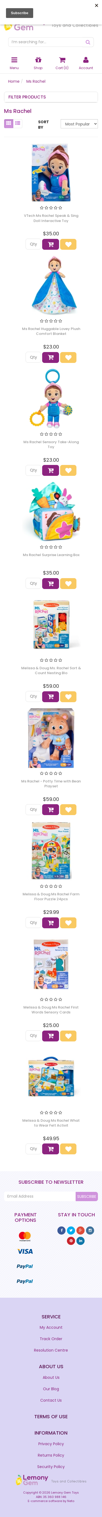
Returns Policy (51, 1455)
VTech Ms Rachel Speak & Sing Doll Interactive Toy (51, 218)
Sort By (43, 124)
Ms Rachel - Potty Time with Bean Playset (51, 784)
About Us (51, 1377)
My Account (51, 1327)
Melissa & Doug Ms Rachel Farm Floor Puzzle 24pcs (51, 897)
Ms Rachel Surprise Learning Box (51, 554)
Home (14, 81)
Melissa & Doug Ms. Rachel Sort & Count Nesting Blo (51, 670)
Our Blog (51, 1389)
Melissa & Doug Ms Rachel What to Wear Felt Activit (51, 1123)
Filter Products (27, 97)
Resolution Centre (51, 1350)
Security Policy (51, 1466)
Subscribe (86, 1196)
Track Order (51, 1339)
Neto (70, 1501)
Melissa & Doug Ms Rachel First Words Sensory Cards (51, 1010)
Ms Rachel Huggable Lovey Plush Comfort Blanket (51, 331)
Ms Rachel (35, 81)
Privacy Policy (51, 1444)
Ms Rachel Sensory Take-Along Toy (51, 444)
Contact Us (51, 1400)
